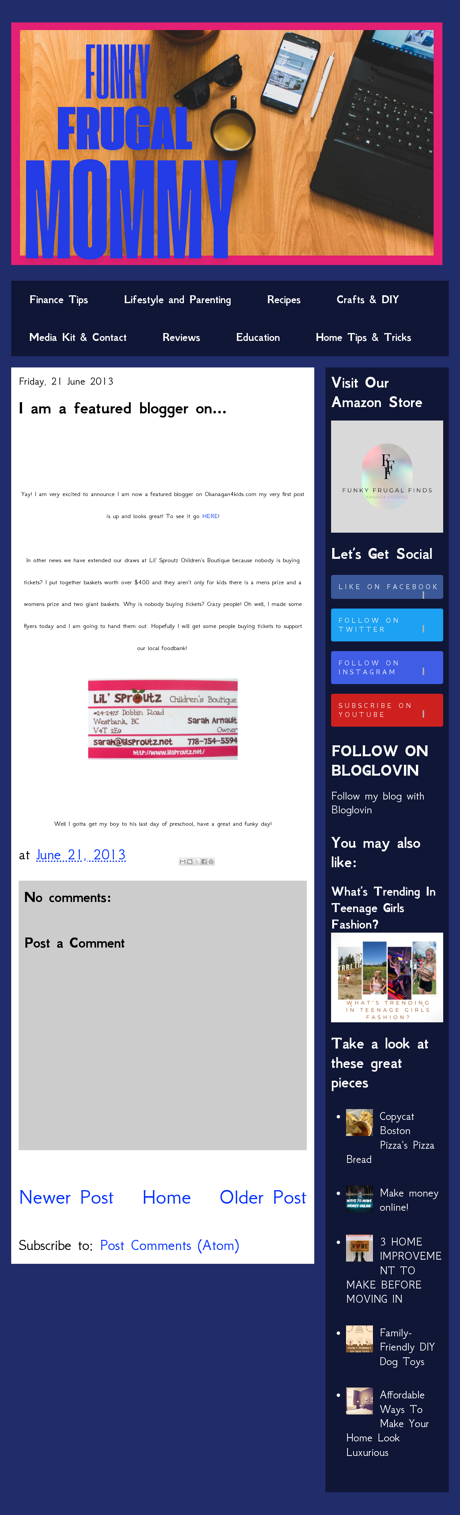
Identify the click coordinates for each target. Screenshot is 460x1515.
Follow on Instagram (390, 667)
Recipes (284, 299)
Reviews (181, 337)
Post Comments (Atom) (169, 1245)
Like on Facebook (390, 591)
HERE (210, 516)
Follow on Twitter (390, 625)
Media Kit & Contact (78, 337)
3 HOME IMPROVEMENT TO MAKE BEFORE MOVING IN (394, 1270)
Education (258, 337)
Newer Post (66, 1197)
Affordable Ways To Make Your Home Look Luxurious (387, 1423)
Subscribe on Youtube (390, 710)
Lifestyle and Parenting (177, 299)
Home (166, 1197)
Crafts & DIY (368, 299)
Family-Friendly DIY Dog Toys (407, 1347)
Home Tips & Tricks (363, 337)
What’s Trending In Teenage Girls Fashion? (383, 907)
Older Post (263, 1197)
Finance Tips (58, 299)
